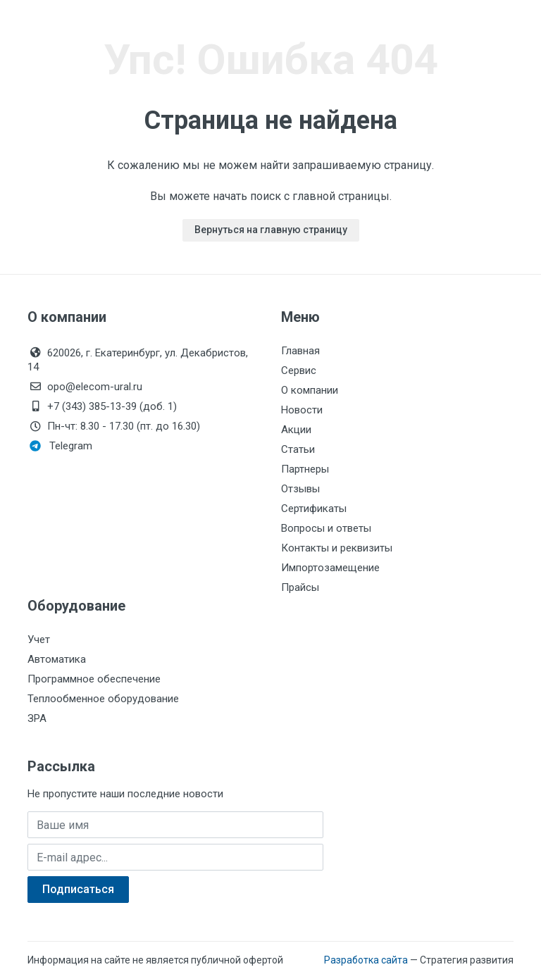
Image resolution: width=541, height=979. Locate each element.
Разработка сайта (366, 960)
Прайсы (300, 587)
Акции (296, 429)
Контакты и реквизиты (336, 548)
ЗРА (36, 718)
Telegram (61, 445)
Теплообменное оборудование (103, 698)
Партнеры (305, 469)
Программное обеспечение (94, 679)
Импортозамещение (330, 567)
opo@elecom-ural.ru (84, 386)
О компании (309, 390)
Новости (302, 410)
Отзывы (300, 488)
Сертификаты (314, 508)
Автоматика (56, 659)
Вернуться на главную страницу (270, 229)
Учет (38, 639)
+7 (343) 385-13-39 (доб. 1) (102, 406)
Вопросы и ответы (326, 528)
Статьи (298, 449)
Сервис (298, 370)
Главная (300, 350)
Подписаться (78, 889)
